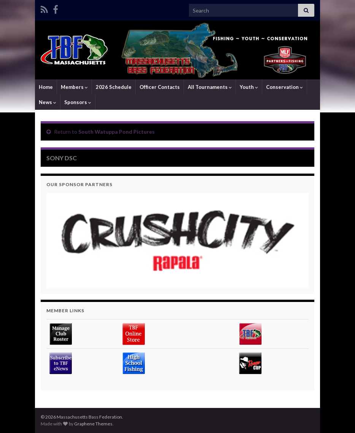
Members (74, 87)
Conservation (284, 87)
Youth (249, 87)
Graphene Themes (93, 424)
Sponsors (77, 102)
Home (46, 87)
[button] (177, 240)
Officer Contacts (159, 87)
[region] (177, 240)
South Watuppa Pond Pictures (116, 131)
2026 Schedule (114, 87)
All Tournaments (210, 87)
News (47, 102)
